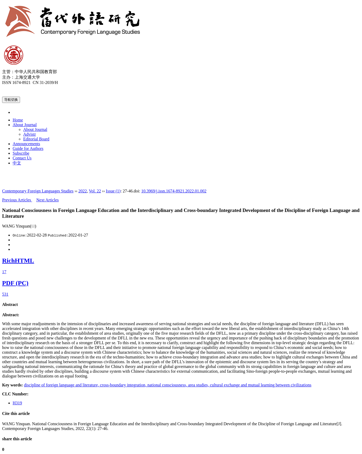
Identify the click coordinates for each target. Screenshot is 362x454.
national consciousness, (167, 385)
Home (18, 120)
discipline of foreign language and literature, (62, 385)
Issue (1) (113, 191)
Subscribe (21, 153)
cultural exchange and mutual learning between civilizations (260, 385)
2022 (82, 191)
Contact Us (22, 158)
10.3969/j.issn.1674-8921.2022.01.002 (173, 191)
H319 (17, 403)
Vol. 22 (95, 191)
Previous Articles (17, 200)
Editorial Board (36, 139)
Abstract (10, 304)
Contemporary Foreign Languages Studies (38, 191)
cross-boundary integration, (123, 385)
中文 (17, 163)
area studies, (199, 385)
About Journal (25, 124)
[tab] (181, 304)
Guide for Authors (28, 148)
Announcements (26, 143)
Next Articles (47, 200)
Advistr (29, 134)
